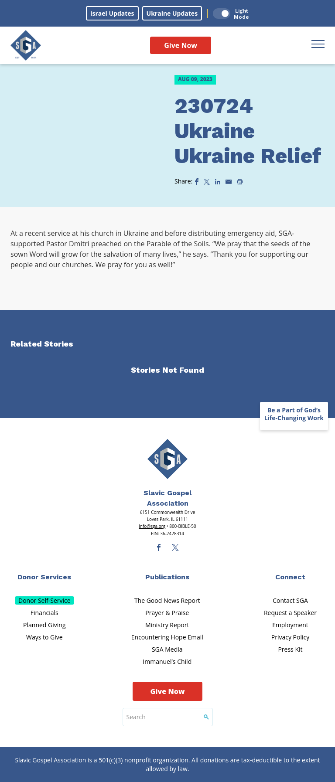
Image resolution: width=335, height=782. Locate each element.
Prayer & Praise (167, 613)
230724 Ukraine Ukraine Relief (247, 130)
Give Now (180, 45)
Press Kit (290, 649)
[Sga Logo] (25, 45)
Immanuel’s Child (167, 661)
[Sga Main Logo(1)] (167, 459)
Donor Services (44, 577)
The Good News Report (167, 600)
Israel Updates (112, 13)
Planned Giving (44, 625)
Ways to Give (44, 637)
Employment (290, 625)
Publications (167, 577)
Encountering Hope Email (167, 637)
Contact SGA (290, 600)
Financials (44, 613)
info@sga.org (152, 526)
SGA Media (167, 649)
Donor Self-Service (44, 600)
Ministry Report (167, 625)
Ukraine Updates (172, 13)
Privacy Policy (290, 637)
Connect (290, 577)
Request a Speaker (290, 613)
